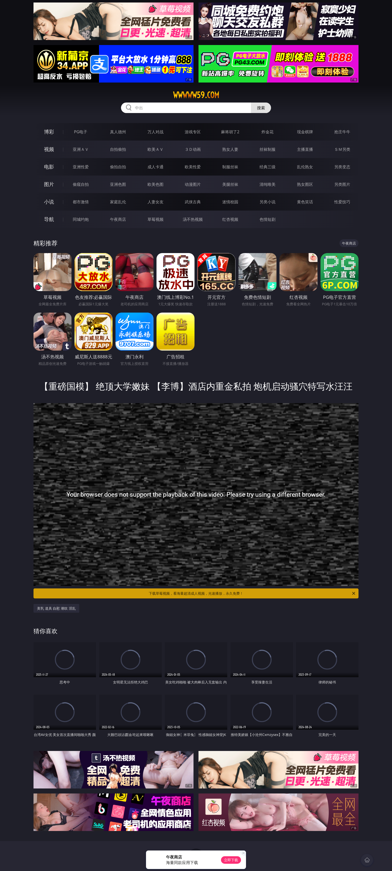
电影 (49, 166)
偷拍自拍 (118, 167)
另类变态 (342, 167)
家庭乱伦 (118, 202)
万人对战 (156, 132)
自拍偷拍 (118, 149)
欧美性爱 (193, 167)
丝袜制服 (268, 149)
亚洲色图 (118, 184)
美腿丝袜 (230, 184)
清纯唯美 (268, 184)
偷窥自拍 (81, 184)
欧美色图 (156, 184)
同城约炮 (81, 219)
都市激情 (81, 202)
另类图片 (342, 184)
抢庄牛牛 (342, 132)
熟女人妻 (230, 149)
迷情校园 (230, 202)
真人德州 (118, 132)
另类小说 (268, 202)
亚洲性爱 (81, 167)
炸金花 (268, 132)
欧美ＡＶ (156, 149)
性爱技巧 (342, 202)
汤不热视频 (193, 219)
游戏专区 (193, 132)
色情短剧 (268, 219)
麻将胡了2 (230, 132)
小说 (49, 201)
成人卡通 (156, 167)
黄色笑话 (305, 202)
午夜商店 (118, 219)
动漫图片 (193, 184)
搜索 (261, 108)
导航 (49, 219)
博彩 (49, 131)
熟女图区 (305, 184)
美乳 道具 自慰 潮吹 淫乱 (56, 608)
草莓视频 (156, 219)
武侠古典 (193, 202)
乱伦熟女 (305, 167)
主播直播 (305, 149)
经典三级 (268, 167)
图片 (49, 184)
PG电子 (80, 132)
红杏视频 (230, 219)
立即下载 (231, 859)
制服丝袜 (230, 167)
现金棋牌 (305, 132)
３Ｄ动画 (193, 149)
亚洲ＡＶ (81, 149)
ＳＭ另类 (342, 149)
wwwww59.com (196, 95)
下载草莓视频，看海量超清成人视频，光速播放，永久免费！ (252, 593)
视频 (49, 149)
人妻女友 (156, 202)
